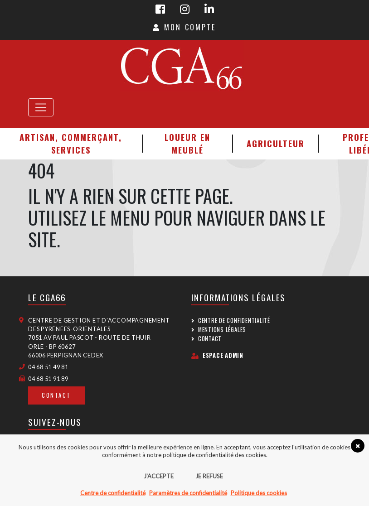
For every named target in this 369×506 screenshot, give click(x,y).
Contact (56, 395)
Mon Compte (184, 27)
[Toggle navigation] (40, 107)
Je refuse (209, 476)
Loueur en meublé (187, 143)
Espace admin (217, 355)
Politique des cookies (259, 492)
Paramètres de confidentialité (188, 492)
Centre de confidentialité (234, 320)
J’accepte (159, 476)
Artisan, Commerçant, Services (70, 143)
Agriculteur (276, 143)
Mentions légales (222, 329)
